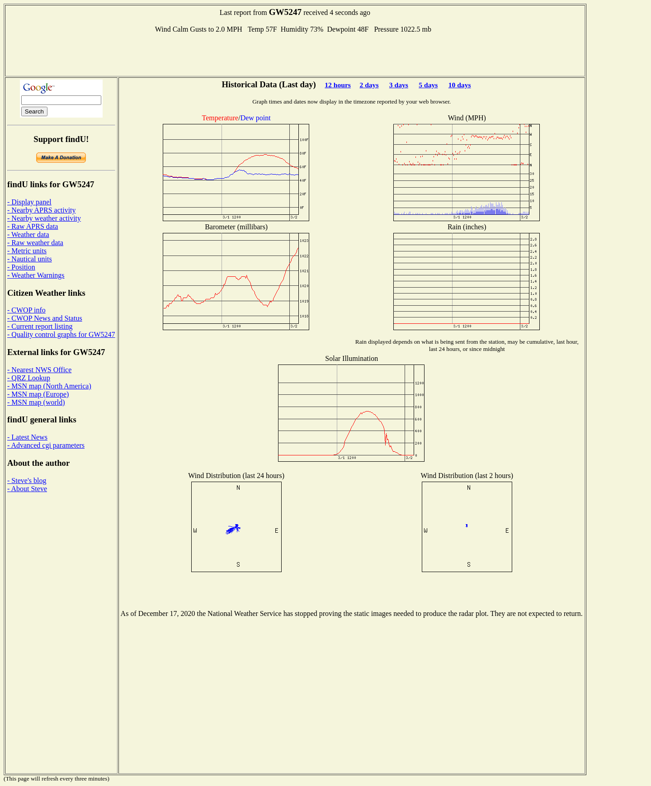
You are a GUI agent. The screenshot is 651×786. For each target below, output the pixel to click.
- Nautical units (29, 259)
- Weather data (28, 234)
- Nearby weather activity (44, 218)
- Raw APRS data (32, 226)
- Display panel (29, 202)
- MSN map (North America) (49, 386)
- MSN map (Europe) (38, 394)
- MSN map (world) (36, 402)
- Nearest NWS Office (39, 370)
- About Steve (27, 488)
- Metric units (27, 251)
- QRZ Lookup (28, 378)
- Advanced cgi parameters (46, 445)
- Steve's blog (26, 480)
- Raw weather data (35, 242)
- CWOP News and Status (44, 318)
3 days (398, 85)
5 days (428, 85)
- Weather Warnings (36, 275)
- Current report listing (39, 326)
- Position (21, 267)
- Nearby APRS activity (41, 210)
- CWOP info (26, 310)
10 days (459, 85)
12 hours (338, 85)
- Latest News (27, 437)
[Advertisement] (294, 53)
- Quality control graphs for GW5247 (61, 334)
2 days (368, 85)
